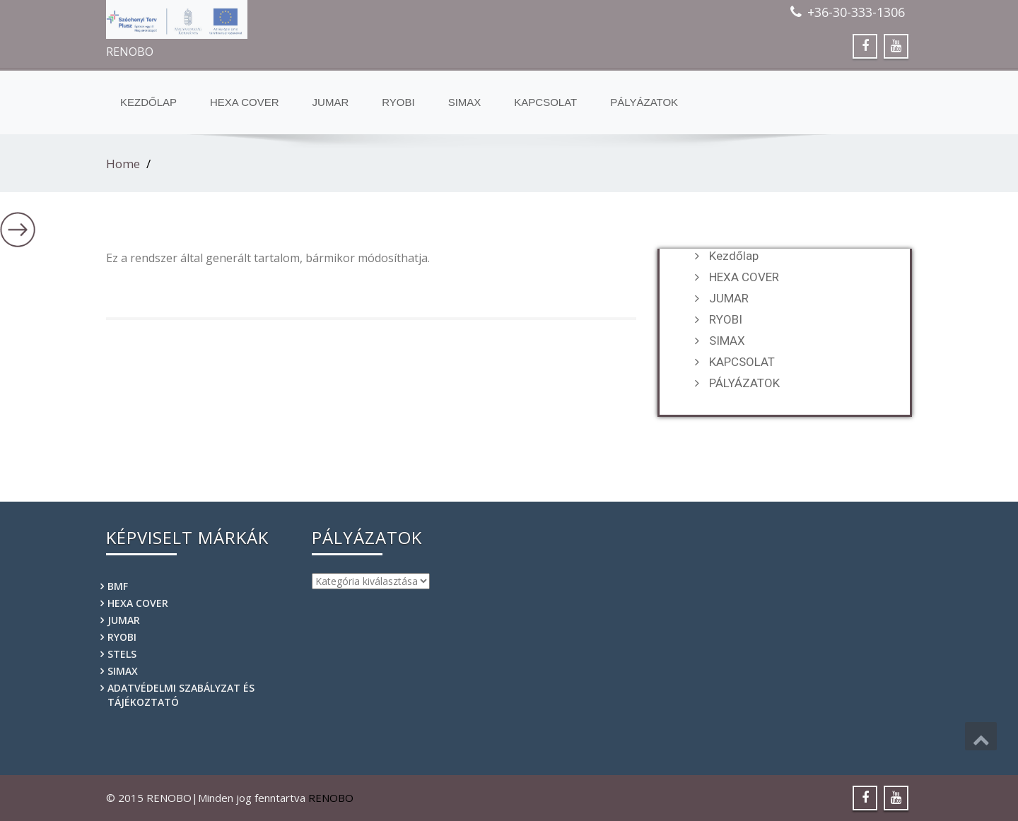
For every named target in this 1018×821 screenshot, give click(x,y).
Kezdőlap (148, 102)
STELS (121, 654)
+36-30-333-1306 (856, 12)
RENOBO (330, 798)
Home (123, 163)
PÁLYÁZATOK (644, 102)
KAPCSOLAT (545, 102)
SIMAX (464, 102)
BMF (117, 586)
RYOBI (398, 102)
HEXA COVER (244, 102)
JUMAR (330, 102)
